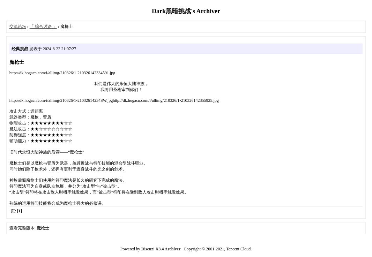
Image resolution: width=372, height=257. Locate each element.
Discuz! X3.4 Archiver (161, 249)
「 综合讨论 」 (43, 26)
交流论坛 (17, 26)
